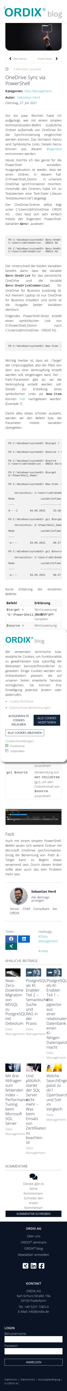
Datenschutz (28, 1379)
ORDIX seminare (33, 1242)
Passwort (11, 1345)
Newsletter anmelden (33, 1255)
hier (24, 399)
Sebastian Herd (28, 97)
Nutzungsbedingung (49, 1379)
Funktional (17, 746)
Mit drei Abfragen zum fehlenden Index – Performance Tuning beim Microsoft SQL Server (16, 1099)
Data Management (38, 91)
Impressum (10, 1379)
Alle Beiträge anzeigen (40, 899)
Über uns (33, 1236)
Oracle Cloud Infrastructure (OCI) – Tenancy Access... (49, 58)
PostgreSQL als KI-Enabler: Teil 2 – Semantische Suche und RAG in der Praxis (37, 1002)
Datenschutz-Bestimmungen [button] (30, 707)
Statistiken (17, 751)
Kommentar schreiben (33, 1214)
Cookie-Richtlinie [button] (21, 701)
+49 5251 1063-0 (36, 1307)
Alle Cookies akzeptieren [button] (47, 720)
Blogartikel (54, 149)
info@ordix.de (39, 1311)
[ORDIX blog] (33, 11)
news (44, 951)
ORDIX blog (33, 1248)
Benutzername (15, 1333)
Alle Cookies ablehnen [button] (25, 733)
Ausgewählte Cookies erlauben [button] (18, 720)
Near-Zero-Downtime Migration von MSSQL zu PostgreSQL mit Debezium (15, 1002)
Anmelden (33, 1362)
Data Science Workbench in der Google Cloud (21, 58)
